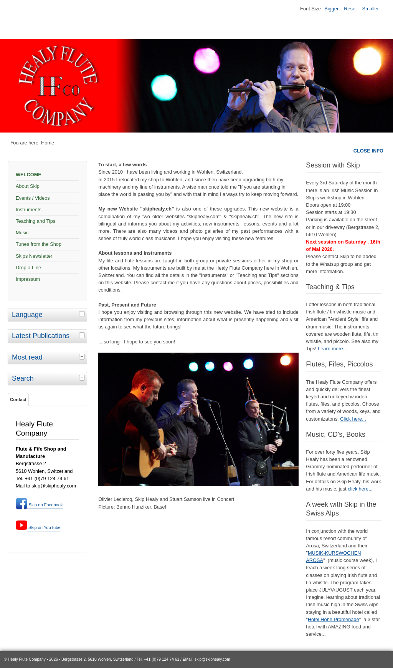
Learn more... (332, 348)
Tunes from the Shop (38, 244)
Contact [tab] (18, 399)
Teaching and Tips (35, 221)
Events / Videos (33, 198)
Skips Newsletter (34, 256)
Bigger (331, 9)
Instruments (28, 209)
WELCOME (28, 174)
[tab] (83, 313)
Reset (350, 9)
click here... (360, 489)
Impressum (28, 279)
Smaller (370, 9)
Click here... (353, 419)
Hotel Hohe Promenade (333, 619)
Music (22, 232)
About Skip (28, 186)
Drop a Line (28, 267)
